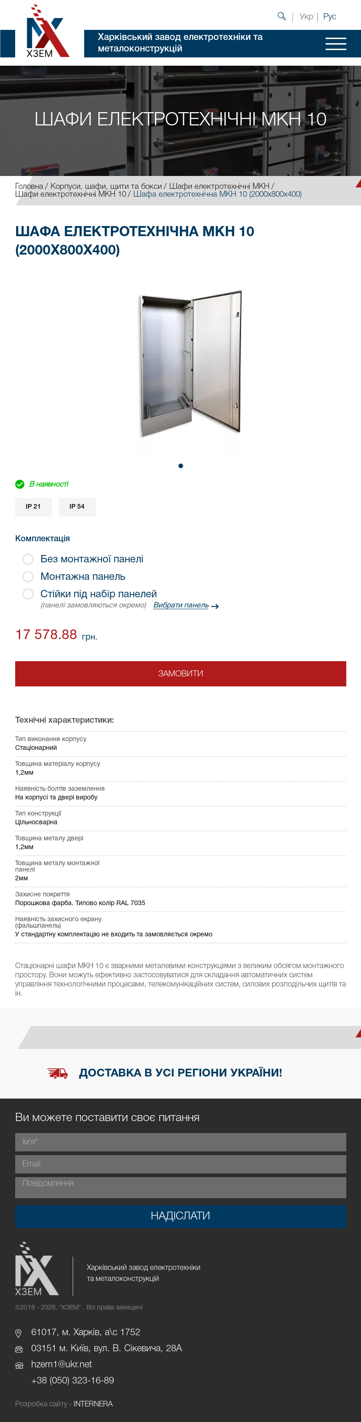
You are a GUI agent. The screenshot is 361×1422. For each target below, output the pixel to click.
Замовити (180, 674)
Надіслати (180, 1217)
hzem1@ (48, 1365)
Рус (329, 17)
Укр (306, 17)
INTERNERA (93, 1404)
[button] (180, 466)
